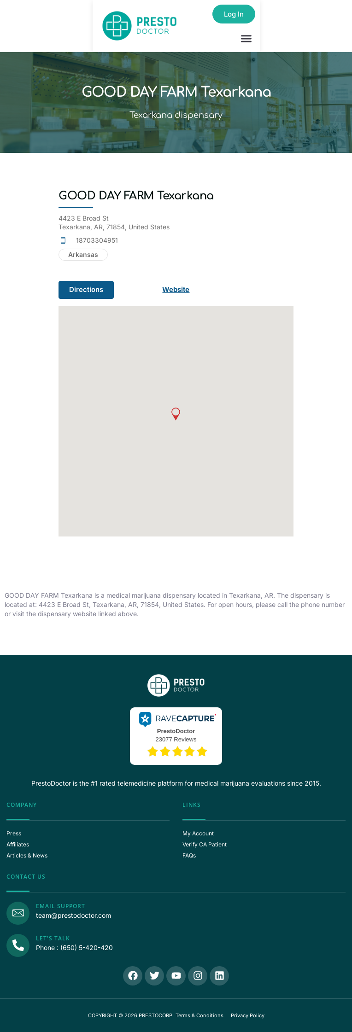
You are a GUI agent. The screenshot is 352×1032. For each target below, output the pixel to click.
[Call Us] (17, 945)
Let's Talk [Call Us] (53, 938)
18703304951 (97, 240)
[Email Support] (17, 913)
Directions (86, 289)
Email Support (60, 906)
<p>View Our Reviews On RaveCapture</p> (176, 735)
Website (176, 289)
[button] (246, 38)
